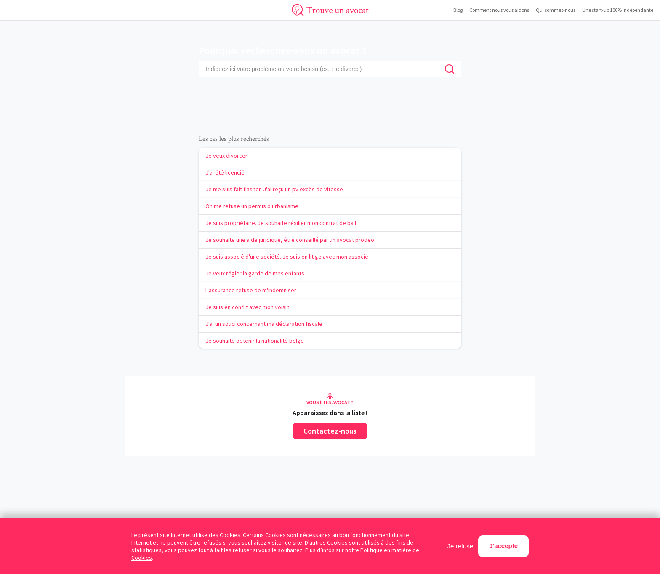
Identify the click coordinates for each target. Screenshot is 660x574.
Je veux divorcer (226, 155)
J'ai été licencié (225, 172)
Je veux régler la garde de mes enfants (254, 273)
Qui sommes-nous (555, 10)
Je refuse (460, 546)
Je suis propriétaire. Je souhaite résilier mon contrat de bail (280, 223)
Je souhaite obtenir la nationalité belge (254, 340)
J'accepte (503, 545)
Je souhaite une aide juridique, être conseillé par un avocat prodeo (289, 239)
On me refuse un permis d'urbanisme (251, 206)
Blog (458, 10)
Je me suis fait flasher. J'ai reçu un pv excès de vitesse (274, 189)
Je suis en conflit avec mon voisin (247, 307)
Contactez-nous (330, 431)
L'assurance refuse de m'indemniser (250, 290)
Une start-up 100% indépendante (617, 10)
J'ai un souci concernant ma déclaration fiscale (263, 324)
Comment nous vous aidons (499, 10)
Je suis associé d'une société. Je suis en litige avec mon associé (286, 256)
